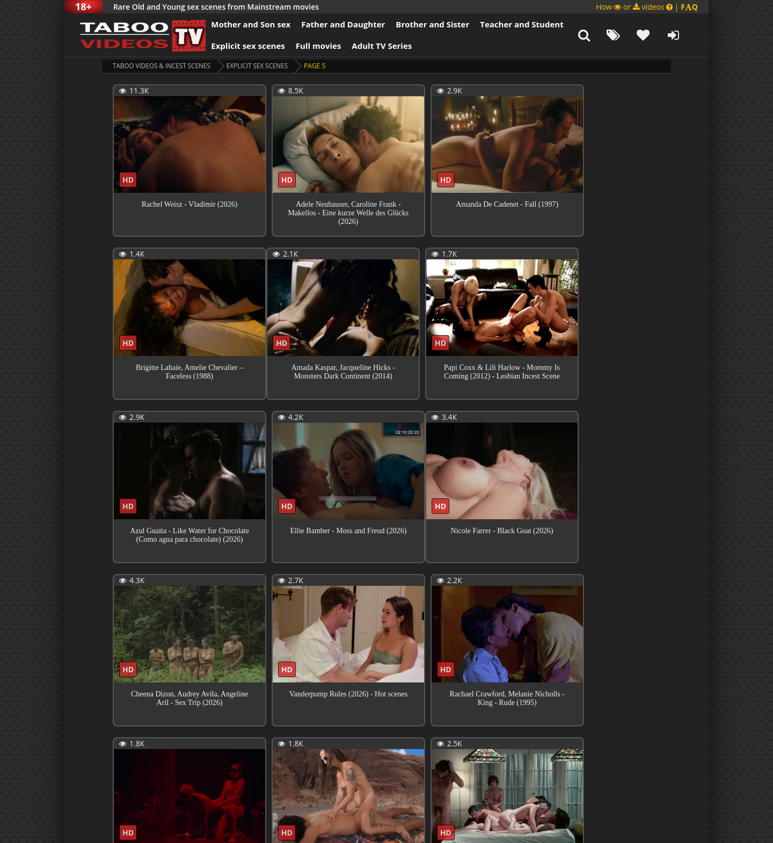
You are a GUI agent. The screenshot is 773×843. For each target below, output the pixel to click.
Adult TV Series (375, 45)
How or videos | (647, 7)
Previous (137, 751)
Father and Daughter (336, 24)
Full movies (311, 45)
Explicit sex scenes (241, 45)
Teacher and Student (514, 24)
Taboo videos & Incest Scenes (163, 65)
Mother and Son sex (243, 24)
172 (395, 750)
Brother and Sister (425, 24)
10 (355, 750)
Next (430, 751)
